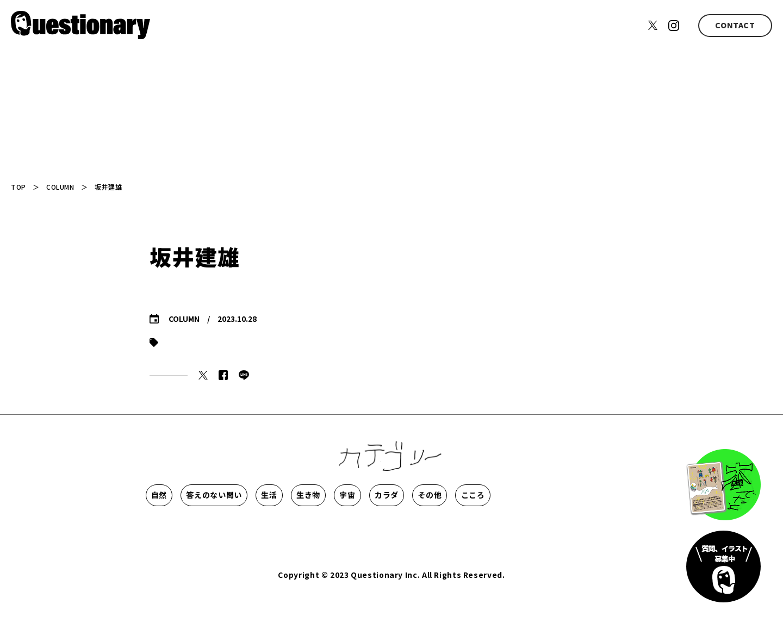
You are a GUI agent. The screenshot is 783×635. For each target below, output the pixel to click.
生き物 (417, 494)
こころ (248, 527)
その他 (177, 527)
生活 (345, 494)
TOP (18, 186)
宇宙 (488, 494)
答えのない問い (261, 494)
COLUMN (60, 186)
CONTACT (735, 25)
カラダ (559, 494)
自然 (177, 494)
